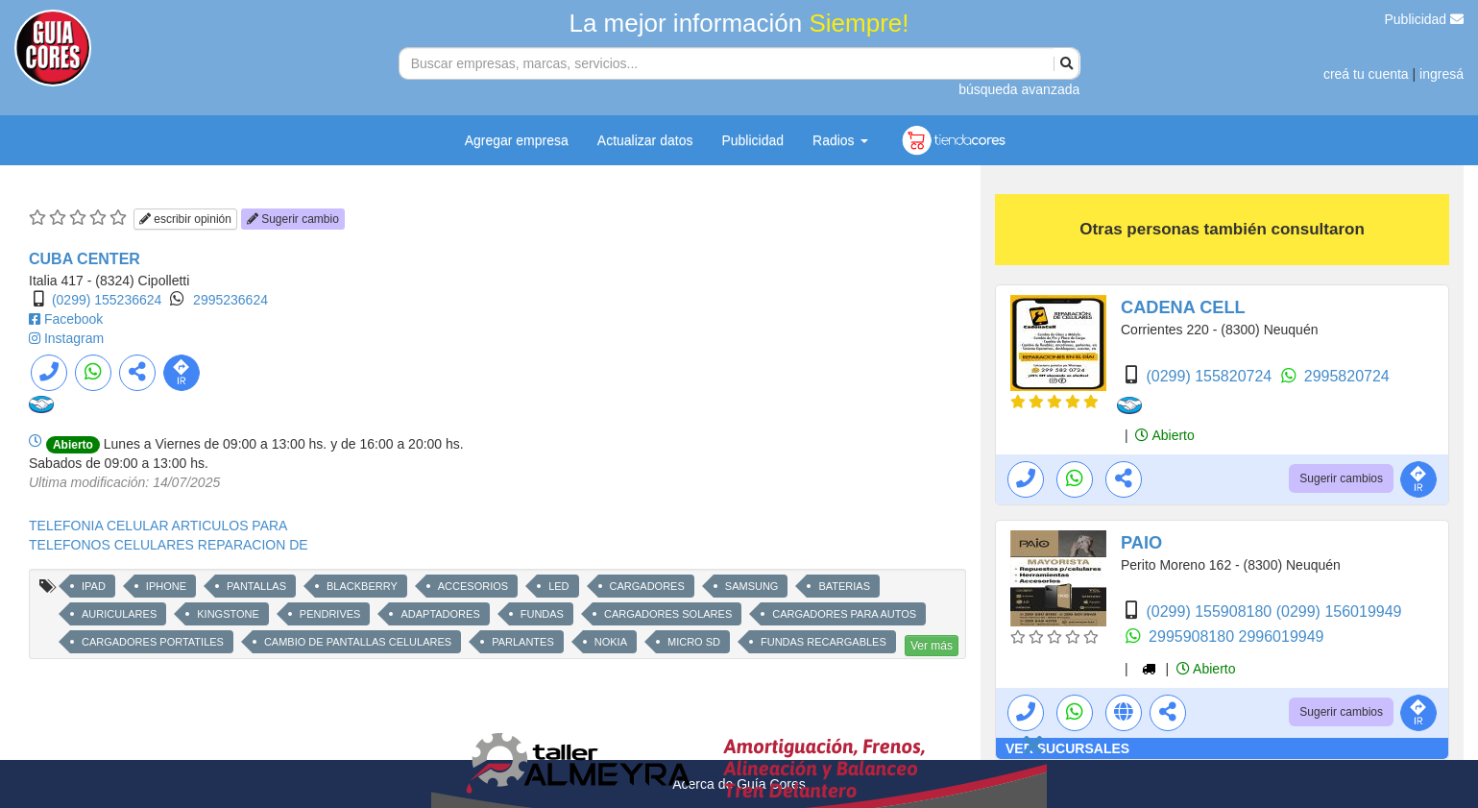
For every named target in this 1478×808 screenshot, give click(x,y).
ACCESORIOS (473, 586)
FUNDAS (542, 614)
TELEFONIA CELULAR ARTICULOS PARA (158, 525)
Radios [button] (839, 140)
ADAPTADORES (439, 614)
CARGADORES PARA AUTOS (844, 614)
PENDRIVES (330, 614)
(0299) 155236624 (106, 299)
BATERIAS (844, 586)
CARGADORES (647, 586)
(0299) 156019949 (1339, 611)
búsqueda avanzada (1018, 89)
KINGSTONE (228, 614)
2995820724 (1347, 376)
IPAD (94, 586)
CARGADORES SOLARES (668, 614)
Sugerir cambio (293, 219)
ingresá (1441, 74)
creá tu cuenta (1366, 74)
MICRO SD (693, 642)
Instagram (74, 338)
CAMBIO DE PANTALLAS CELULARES (357, 642)
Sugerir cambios (1341, 478)
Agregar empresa (517, 140)
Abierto (1164, 435)
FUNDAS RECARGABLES (823, 642)
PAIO (1141, 542)
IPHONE (166, 586)
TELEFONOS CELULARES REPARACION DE (168, 544)
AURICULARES (119, 614)
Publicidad (1425, 19)
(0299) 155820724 (1210, 376)
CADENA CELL (1183, 307)
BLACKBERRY (362, 586)
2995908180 (1193, 636)
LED (558, 586)
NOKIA (610, 642)
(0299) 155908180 (1210, 611)
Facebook (73, 319)
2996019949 (1281, 636)
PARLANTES (523, 642)
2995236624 (230, 299)
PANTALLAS (256, 586)
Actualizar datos (645, 140)
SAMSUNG (752, 586)
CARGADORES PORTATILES (153, 642)
